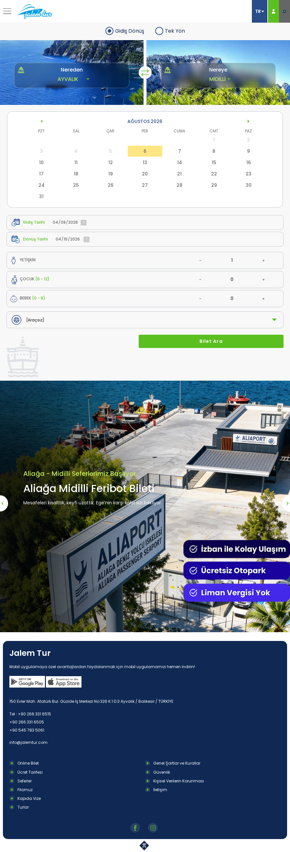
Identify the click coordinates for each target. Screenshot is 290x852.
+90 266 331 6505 (26, 722)
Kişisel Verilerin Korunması (178, 781)
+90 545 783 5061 (26, 730)
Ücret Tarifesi (30, 772)
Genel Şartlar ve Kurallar (176, 763)
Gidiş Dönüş (129, 31)
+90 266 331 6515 (34, 714)
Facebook (136, 828)
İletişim (160, 789)
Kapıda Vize (29, 798)
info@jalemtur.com (28, 742)
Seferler (24, 781)
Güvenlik (161, 772)
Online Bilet (28, 763)
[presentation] (4, 503)
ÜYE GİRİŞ (273, 11)
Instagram (153, 828)
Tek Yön (175, 31)
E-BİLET (284, 11)
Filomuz (25, 789)
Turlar (23, 807)
